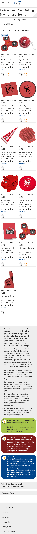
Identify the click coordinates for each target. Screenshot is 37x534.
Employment (6, 527)
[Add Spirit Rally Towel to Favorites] (3, 120)
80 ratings (4, 163)
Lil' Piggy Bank (5, 200)
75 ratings (4, 259)
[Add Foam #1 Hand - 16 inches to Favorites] (3, 311)
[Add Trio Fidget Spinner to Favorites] (3, 73)
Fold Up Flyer (23, 106)
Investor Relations (9, 532)
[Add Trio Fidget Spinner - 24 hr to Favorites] (21, 264)
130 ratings (23, 69)
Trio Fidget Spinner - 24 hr (27, 249)
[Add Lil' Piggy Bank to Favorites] (3, 216)
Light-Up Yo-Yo (24, 60)
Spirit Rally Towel (7, 106)
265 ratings (5, 69)
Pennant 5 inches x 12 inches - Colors (8, 153)
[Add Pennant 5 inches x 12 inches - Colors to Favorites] (3, 168)
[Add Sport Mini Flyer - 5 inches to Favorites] (21, 216)
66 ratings (22, 211)
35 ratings (22, 259)
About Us (5, 512)
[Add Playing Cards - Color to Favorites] (3, 264)
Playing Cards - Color (8, 248)
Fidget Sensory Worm (26, 152)
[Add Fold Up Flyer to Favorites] (21, 120)
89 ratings (4, 211)
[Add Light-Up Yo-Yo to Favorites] (21, 73)
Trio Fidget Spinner (7, 60)
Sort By (17, 30)
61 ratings (4, 307)
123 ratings (23, 115)
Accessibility (6, 517)
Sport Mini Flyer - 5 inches (25, 201)
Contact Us (6, 522)
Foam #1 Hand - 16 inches (7, 297)
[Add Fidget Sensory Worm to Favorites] (21, 168)
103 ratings (5, 115)
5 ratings (22, 163)
